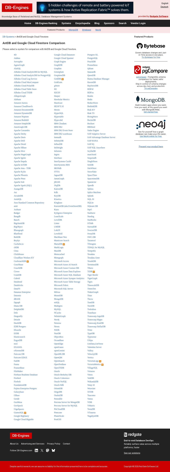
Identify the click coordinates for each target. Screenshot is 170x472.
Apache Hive (19, 151)
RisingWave (92, 117)
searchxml (91, 154)
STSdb (90, 223)
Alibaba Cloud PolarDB (24, 86)
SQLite (90, 203)
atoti (16, 206)
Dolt (16, 313)
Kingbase (58, 203)
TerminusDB (92, 264)
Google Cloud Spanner (64, 58)
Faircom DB (19, 354)
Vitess (90, 375)
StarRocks (91, 220)
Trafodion (91, 309)
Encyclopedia (82, 23)
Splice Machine (94, 192)
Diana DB (18, 306)
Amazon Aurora (20, 103)
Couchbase (18, 264)
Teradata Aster (93, 258)
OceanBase (59, 340)
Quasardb (91, 72)
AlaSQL (17, 68)
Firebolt (17, 381)
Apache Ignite (20, 158)
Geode (16, 399)
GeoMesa (18, 402)
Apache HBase (20, 147)
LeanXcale (58, 216)
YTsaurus (91, 412)
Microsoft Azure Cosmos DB (66, 268)
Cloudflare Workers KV (24, 258)
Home (27, 23)
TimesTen (91, 289)
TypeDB (91, 333)
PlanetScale (59, 416)
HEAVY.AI (59, 106)
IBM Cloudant (60, 123)
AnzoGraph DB (20, 127)
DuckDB (17, 323)
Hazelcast (58, 103)
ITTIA (57, 172)
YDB (89, 402)
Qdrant (90, 68)
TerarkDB (91, 261)
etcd (15, 344)
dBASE (17, 299)
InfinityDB (58, 141)
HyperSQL (58, 113)
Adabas (17, 58)
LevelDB (58, 220)
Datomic (17, 295)
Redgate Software (159, 16)
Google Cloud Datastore (64, 55)
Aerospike (18, 61)
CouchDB (18, 268)
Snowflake (91, 172)
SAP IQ (90, 144)
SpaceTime (92, 175)
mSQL (57, 302)
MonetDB (58, 295)
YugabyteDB (92, 416)
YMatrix (91, 406)
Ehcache (17, 330)
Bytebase (86, 30)
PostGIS (57, 419)
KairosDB (58, 189)
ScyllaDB (91, 151)
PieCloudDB (59, 409)
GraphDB (58, 65)
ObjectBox (58, 337)
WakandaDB (92, 381)
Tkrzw (90, 299)
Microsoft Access (61, 261)
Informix (58, 151)
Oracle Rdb (59, 385)
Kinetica (57, 199)
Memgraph (58, 258)
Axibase (17, 209)
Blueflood (18, 233)
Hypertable (58, 117)
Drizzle (17, 320)
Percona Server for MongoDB (67, 402)
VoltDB (90, 378)
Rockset (90, 123)
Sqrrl (89, 209)
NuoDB (57, 333)
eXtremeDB (19, 350)
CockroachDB (21, 261)
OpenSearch (59, 361)
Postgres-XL (92, 55)
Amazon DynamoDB (23, 113)
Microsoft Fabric (61, 285)
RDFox (90, 92)
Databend (18, 282)
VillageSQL (92, 368)
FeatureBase (19, 368)
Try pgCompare (151, 88)
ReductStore (92, 103)
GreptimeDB (59, 75)
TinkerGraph (92, 292)
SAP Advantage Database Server (101, 137)
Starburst (91, 213)
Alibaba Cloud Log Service (25, 79)
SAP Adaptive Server (96, 134)
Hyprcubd (58, 120)
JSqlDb (57, 185)
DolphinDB (19, 309)
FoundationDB (20, 385)
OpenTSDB (59, 368)
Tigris (89, 282)
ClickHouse (19, 254)
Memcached (59, 254)
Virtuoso (91, 371)
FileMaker (18, 371)
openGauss (58, 347)
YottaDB (91, 409)
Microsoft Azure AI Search (65, 264)
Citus (16, 251)
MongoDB (73, 30)
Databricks (18, 285)
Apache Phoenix (21, 175)
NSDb (56, 330)
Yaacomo (91, 395)
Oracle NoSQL (60, 381)
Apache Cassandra (22, 130)
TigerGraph (92, 278)
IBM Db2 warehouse (63, 134)
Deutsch (164, 7)
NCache (57, 313)
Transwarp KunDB (95, 323)
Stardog (90, 216)
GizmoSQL (20, 412)
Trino (89, 330)
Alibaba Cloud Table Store (25, 89)
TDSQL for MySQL (96, 247)
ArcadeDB (18, 196)
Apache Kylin (20, 172)
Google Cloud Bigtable (23, 419)
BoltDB (17, 237)
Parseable (58, 399)
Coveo (16, 271)
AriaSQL (18, 199)
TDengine (91, 244)
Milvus (57, 292)
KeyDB (57, 196)
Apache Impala (20, 161)
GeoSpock (18, 406)
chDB (16, 247)
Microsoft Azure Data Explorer (67, 271)
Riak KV (91, 110)
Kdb (56, 192)
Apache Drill (19, 141)
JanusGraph (59, 178)
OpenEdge (58, 344)
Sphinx (90, 189)
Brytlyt (17, 240)
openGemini (59, 350)
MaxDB (57, 251)
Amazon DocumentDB (23, 110)
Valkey (90, 350)
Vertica (90, 357)
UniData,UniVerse (95, 344)
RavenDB (91, 82)
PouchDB (91, 61)
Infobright (58, 147)
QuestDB (91, 75)
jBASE (57, 182)
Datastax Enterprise (22, 292)
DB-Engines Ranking (46, 23)
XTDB (90, 392)
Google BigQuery (21, 416)
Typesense (91, 337)
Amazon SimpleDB (22, 123)
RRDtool (91, 127)
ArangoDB (18, 189)
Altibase (17, 99)
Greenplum (59, 72)
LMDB (57, 227)
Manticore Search (61, 240)
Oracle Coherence (61, 378)
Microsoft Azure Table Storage (67, 282)
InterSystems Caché (62, 161)
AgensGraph (19, 65)
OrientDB (58, 388)
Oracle (57, 371)
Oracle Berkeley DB (62, 375)
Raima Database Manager (98, 79)
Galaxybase (19, 392)
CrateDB (17, 275)
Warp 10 (91, 385)
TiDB (91, 271)
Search (122, 23)
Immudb (57, 137)
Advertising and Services (32, 443)
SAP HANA (92, 141)
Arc (15, 192)
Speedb (90, 185)
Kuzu (56, 209)
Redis (89, 99)
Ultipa (90, 340)
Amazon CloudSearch (23, 106)
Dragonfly (18, 316)
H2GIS (57, 92)
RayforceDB (92, 86)
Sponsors (109, 23)
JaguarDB (58, 175)
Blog (96, 23)
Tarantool (91, 240)
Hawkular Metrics (61, 99)
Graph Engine (60, 61)
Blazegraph (19, 230)
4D (15, 55)
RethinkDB (92, 106)
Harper (57, 96)
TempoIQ (91, 251)
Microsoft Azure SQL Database (67, 275)
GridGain (58, 82)
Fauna (16, 364)
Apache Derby (20, 134)
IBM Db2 (58, 127)
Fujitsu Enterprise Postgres (25, 388)
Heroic (57, 110)
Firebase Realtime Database (26, 375)
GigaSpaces (19, 409)
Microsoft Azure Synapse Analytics (69, 278)
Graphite (57, 68)
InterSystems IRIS (62, 165)
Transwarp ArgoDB (95, 316)
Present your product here (151, 146)
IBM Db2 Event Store (63, 130)
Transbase (91, 313)
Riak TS (90, 113)
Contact (66, 443)
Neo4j (98, 30)
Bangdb (17, 216)
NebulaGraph (59, 316)
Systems (66, 23)
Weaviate (91, 388)
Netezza (57, 323)
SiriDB (90, 165)
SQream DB (92, 206)
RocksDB (91, 120)
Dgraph (17, 302)
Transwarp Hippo (94, 320)
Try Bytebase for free (151, 57)
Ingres (56, 154)
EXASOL (18, 347)
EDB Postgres (20, 326)
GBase (17, 395)
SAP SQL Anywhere (96, 147)
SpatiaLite (91, 182)
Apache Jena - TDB (22, 168)
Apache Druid (20, 144)
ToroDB (90, 306)
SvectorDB (92, 230)
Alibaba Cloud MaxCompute (26, 82)
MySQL (57, 309)
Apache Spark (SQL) (23, 185)
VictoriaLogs (94, 361)
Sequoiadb (91, 158)
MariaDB (59, 244)
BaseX (17, 220)
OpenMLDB (59, 354)
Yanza (90, 399)
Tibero (90, 268)
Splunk (90, 196)
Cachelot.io (19, 244)
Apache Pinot (19, 178)
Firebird (17, 378)
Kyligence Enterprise (63, 213)
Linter (56, 223)
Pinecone (58, 412)
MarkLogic (59, 247)
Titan (89, 295)
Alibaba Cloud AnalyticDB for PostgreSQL (32, 75)
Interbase (58, 158)
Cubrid (17, 278)
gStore (57, 86)
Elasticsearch (19, 337)
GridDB (59, 79)
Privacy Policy (53, 443)
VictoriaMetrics (95, 364)
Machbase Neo (60, 237)
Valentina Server (94, 347)
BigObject (18, 227)
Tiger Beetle (92, 275)
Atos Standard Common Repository (29, 203)
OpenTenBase (60, 364)
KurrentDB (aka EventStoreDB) (67, 206)
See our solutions (132, 453)
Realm (90, 96)
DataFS (17, 289)
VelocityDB (92, 354)
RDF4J (90, 89)
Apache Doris (20, 137)
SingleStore (92, 161)
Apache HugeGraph (22, 154)
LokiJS (57, 230)
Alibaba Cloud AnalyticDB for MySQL (30, 72)
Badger (17, 213)
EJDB (16, 333)
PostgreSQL (92, 58)
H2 (55, 89)
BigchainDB (19, 223)
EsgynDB (18, 340)
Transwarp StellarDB (96, 326)
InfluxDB (58, 144)
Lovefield (58, 233)
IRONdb (57, 168)
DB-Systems (8, 36)
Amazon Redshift (21, 120)
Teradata (91, 254)
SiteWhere (91, 168)
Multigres (58, 306)
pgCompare (141, 77)
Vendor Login (138, 23)
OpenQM (58, 357)
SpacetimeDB (93, 178)
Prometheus (92, 65)
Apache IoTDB (20, 165)
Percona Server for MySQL (65, 406)
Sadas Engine (93, 130)
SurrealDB (91, 227)
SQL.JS (90, 199)
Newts (57, 326)
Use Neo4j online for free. (151, 136)
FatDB (17, 361)
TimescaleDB (93, 285)
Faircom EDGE (20, 357)
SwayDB (91, 233)
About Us (14, 443)
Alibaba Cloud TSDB (23, 92)
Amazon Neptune (21, 117)
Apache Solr (19, 182)
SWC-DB (91, 237)
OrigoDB (58, 392)
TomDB (90, 302)
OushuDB (58, 395)
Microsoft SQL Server (63, 289)
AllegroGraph (20, 96)
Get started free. (151, 112)
